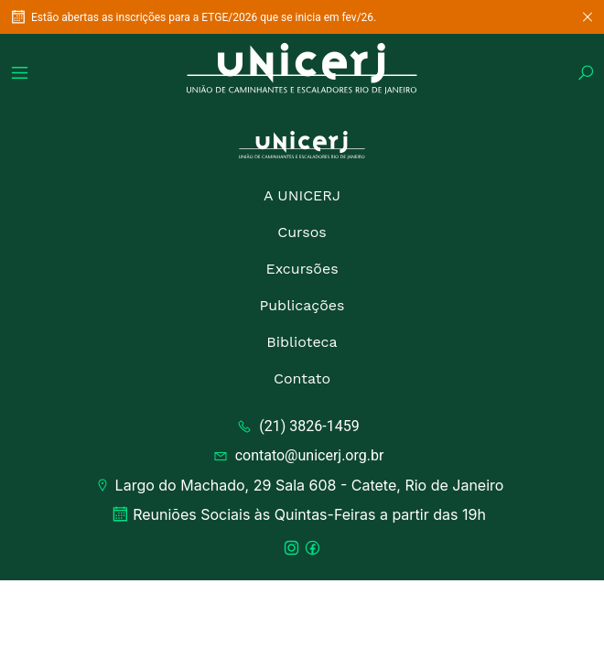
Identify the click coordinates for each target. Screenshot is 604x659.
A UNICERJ (302, 195)
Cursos (302, 232)
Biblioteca (301, 342)
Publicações (301, 305)
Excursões (301, 268)
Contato (302, 378)
